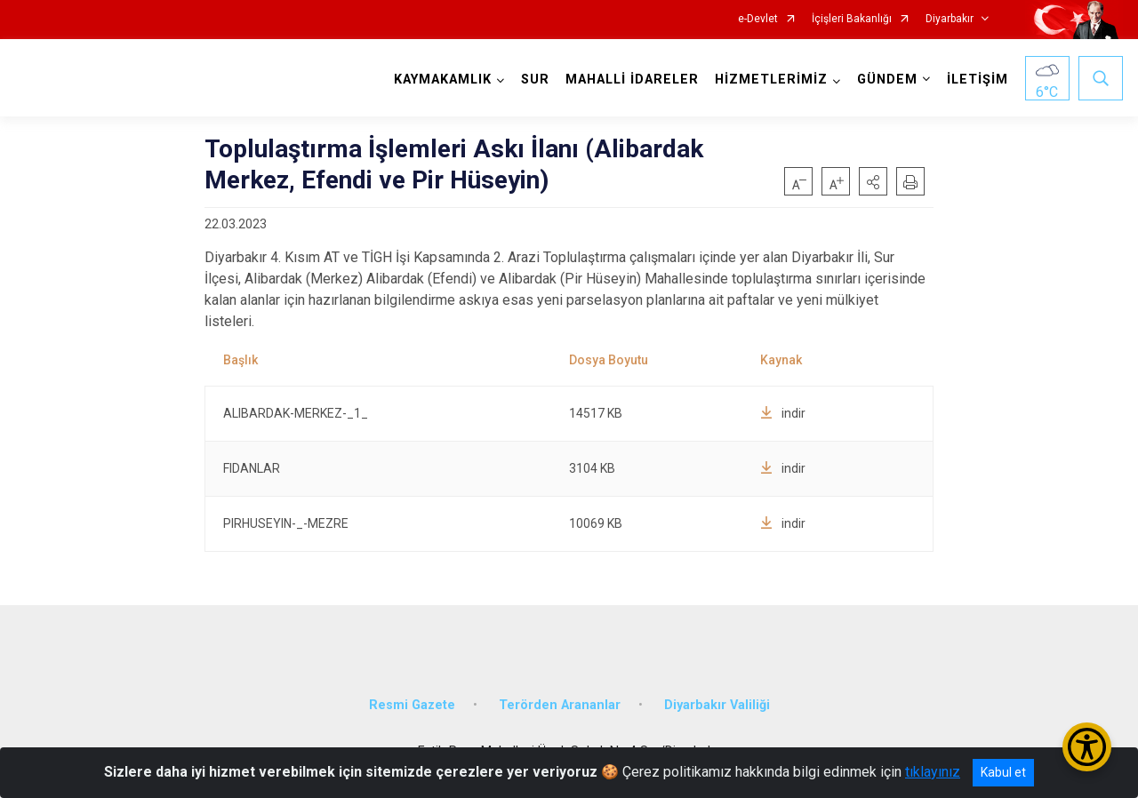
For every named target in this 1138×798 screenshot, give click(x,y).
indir (782, 413)
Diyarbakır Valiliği (717, 705)
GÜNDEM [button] (887, 79)
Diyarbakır (950, 19)
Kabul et (1003, 772)
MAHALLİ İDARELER (632, 79)
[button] (873, 181)
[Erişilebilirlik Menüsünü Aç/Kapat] (1086, 746)
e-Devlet (758, 19)
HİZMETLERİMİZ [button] (771, 79)
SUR (535, 79)
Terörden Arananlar (560, 705)
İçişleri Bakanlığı (852, 19)
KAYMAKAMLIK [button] (443, 79)
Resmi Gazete (412, 705)
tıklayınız (932, 771)
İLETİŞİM (977, 79)
